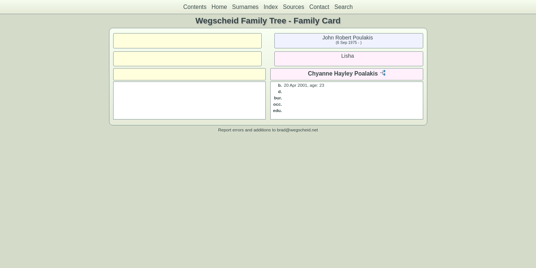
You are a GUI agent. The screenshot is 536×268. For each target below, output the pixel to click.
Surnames (245, 7)
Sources (293, 7)
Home (219, 7)
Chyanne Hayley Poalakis (343, 73)
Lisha (347, 56)
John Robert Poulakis (347, 38)
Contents (194, 7)
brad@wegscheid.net (297, 129)
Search (343, 7)
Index (271, 7)
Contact (319, 7)
